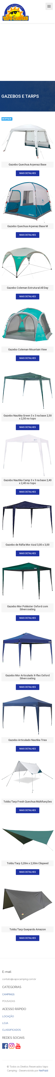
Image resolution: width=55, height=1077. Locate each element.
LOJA (5, 1023)
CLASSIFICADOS (11, 1029)
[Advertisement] (27, 51)
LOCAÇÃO (8, 1016)
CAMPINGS (8, 994)
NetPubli (43, 1070)
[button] (27, 173)
